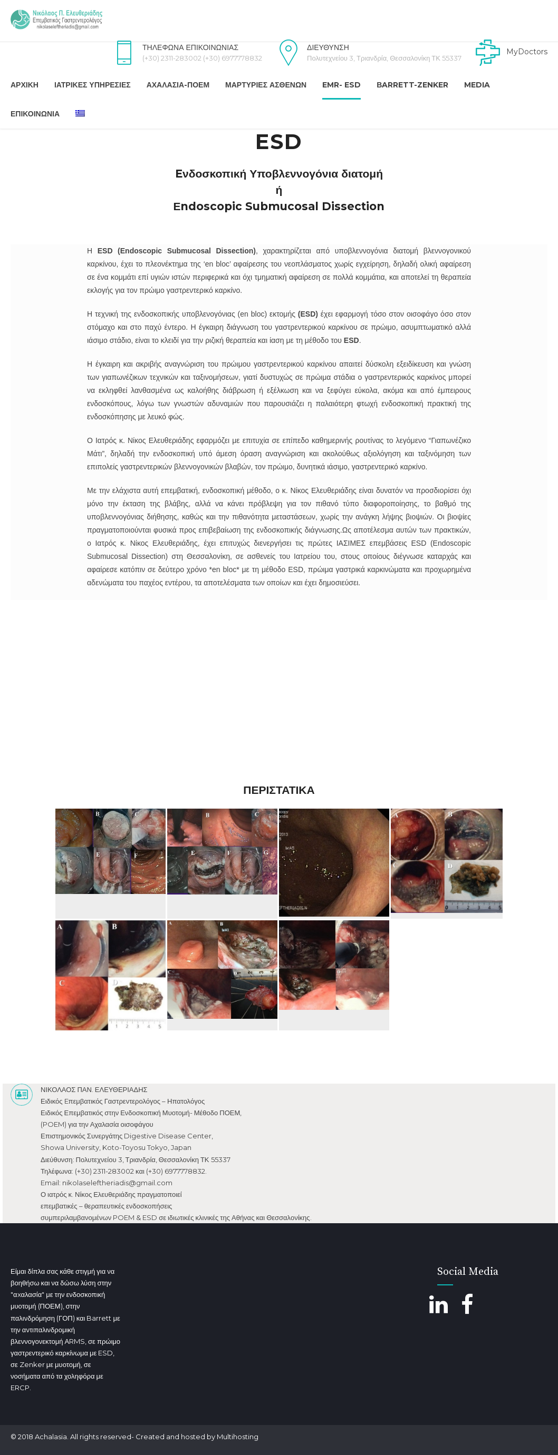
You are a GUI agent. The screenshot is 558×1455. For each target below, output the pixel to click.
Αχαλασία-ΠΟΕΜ (178, 85)
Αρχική (25, 85)
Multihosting (237, 1436)
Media (477, 85)
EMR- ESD (341, 85)
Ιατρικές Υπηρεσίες (92, 85)
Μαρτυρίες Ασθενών (265, 85)
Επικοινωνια (35, 114)
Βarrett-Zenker (412, 85)
